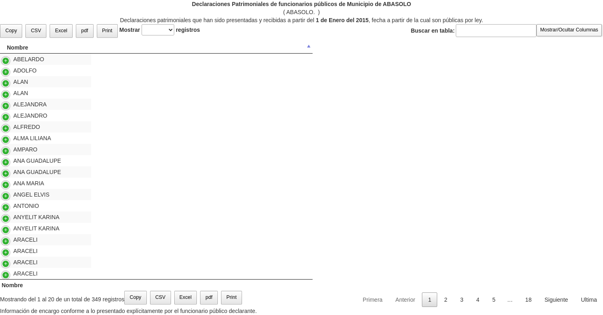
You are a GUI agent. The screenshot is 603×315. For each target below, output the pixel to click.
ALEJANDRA (19, 104)
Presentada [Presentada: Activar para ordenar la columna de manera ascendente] (505, 47)
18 (528, 299)
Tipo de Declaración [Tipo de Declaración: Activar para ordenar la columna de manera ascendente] (286, 47)
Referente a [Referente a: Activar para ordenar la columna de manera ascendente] (388, 47)
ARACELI (14, 239)
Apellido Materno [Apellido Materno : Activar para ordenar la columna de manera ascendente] (203, 47)
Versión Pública (447, 59)
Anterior (405, 299)
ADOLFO (14, 70)
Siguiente (556, 299)
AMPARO (14, 149)
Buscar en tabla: (473, 30)
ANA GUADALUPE (26, 161)
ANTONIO (15, 206)
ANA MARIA (17, 183)
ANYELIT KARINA (25, 217)
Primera (372, 299)
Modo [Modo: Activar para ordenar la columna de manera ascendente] (578, 47)
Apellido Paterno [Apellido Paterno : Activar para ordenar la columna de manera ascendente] (123, 47)
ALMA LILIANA (21, 138)
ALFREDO (15, 127)
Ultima (589, 299)
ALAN (10, 82)
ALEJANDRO (19, 115)
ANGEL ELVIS (20, 194)
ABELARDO (17, 59)
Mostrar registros (159, 29)
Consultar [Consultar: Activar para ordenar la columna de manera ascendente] (446, 47)
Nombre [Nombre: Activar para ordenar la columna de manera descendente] (17, 47)
